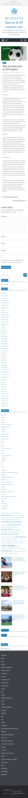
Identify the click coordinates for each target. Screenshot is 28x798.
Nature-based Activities (7, 482)
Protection (3, 489)
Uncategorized (4, 506)
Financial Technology (6, 448)
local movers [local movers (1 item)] (20, 531)
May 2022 (3, 386)
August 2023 (4, 350)
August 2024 (4, 324)
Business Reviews (5, 427)
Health (2, 453)
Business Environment (6, 424)
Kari (4, 72)
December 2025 (5, 300)
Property (3, 487)
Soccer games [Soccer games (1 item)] (22, 541)
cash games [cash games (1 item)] (18, 512)
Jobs (2, 463)
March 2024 (4, 336)
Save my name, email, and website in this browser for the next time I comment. (12, 261)
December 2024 (5, 314)
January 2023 (4, 367)
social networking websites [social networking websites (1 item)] (6, 542)
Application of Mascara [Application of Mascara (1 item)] (5, 512)
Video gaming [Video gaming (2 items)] (6, 551)
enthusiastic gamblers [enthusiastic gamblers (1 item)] (5, 519)
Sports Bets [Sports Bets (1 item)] (21, 542)
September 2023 (5, 348)
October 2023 (4, 346)
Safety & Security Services (7, 491)
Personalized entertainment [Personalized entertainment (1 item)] (6, 539)
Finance (3, 446)
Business (3, 422)
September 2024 (5, 322)
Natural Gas (4, 479)
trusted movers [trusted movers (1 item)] (21, 548)
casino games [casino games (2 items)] (6, 515)
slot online (5, 630)
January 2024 (4, 341)
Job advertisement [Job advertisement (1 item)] (13, 531)
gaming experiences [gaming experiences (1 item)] (13, 527)
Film (2, 443)
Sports (2, 501)
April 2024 (3, 334)
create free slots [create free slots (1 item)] (4, 517)
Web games (4, 508)
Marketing (3, 475)
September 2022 (5, 377)
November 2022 (5, 372)
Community (4, 429)
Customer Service (5, 434)
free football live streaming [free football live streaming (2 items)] (11, 522)
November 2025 (5, 303)
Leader (3, 467)
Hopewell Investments (20, 200)
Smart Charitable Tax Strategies (9, 496)
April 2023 (3, 360)
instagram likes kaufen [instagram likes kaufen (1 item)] (5, 531)
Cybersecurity (4, 436)
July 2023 (3, 353)
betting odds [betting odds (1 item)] (12, 512)
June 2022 (3, 384)
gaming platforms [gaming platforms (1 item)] (17, 529)
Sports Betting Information (9, 197)
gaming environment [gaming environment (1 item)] (5, 527)
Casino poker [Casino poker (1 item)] (14, 515)
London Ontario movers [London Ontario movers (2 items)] (10, 534)
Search (25, 275)
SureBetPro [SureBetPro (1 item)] (15, 548)
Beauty (3, 417)
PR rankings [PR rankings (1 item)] (14, 539)
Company (3, 431)
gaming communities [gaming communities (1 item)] (5, 524)
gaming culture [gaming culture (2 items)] (15, 525)
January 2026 (4, 298)
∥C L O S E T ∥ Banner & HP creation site (14, 22)
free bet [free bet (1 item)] (11, 519)
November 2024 (5, 317)
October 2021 (4, 401)
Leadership (4, 470)
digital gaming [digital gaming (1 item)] (21, 517)
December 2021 (5, 398)
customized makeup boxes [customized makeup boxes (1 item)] (13, 517)
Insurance (3, 458)
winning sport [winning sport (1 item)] (23, 551)
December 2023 (5, 343)
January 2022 (4, 396)
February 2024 (4, 338)
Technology (4, 503)
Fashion (3, 441)
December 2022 (5, 370)
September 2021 (5, 403)
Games (4, 62)
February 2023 (4, 365)
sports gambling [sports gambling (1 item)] (4, 548)
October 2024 (4, 319)
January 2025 (4, 312)
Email (3, 243)
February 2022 (4, 394)
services (3, 494)
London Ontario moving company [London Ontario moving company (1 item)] (7, 537)
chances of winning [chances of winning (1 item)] (21, 515)
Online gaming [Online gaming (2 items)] (20, 537)
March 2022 (4, 391)
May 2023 (3, 358)
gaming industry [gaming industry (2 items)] (7, 529)
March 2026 (4, 293)
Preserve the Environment (7, 484)
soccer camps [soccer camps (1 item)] (16, 541)
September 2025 (5, 307)
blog (2, 419)
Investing (3, 460)
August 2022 (4, 379)
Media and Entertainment (7, 477)
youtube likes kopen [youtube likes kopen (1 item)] (13, 553)
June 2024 (3, 329)
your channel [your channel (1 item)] (6, 553)
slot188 (4, 635)
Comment (4, 216)
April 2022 (3, 389)
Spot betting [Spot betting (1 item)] (10, 548)
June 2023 (3, 355)
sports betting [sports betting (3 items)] (8, 545)
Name (3, 236)
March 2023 (4, 362)
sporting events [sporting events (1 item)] (15, 542)
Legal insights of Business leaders (9, 472)
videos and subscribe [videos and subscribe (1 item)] (16, 551)
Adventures (4, 415)
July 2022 (3, 382)
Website (3, 250)
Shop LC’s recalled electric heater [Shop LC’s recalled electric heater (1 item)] (7, 541)
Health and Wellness (6, 455)
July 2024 (3, 326)
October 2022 (4, 374)
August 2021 (4, 406)
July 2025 (3, 310)
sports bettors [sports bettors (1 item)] (18, 546)
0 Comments (19, 72)
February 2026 (4, 295)
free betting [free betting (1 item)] (16, 519)
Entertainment (4, 439)
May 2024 (3, 331)
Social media (4, 498)
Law (2, 465)
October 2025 (4, 305)
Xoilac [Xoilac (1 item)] (2, 553)
